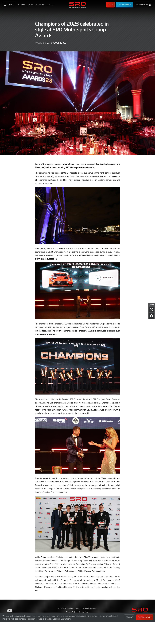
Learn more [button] (66, 618)
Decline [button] (129, 617)
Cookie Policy (84, 612)
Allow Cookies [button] (144, 617)
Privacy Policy (71, 612)
